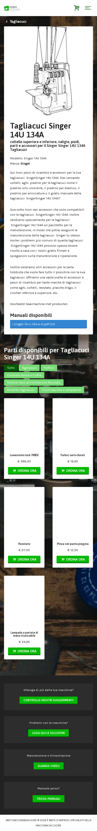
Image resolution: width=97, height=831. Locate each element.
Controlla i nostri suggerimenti (48, 700)
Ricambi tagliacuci (21, 390)
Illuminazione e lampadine (61, 390)
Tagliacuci (15, 21)
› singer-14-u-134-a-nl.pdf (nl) (33, 324)
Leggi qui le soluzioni (48, 733)
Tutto (11, 368)
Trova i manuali (48, 798)
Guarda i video (49, 766)
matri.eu (64, 820)
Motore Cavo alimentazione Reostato (34, 382)
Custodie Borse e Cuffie (24, 375)
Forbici (49, 368)
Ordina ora (24, 470)
